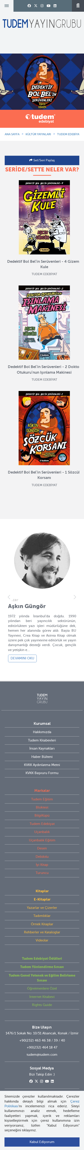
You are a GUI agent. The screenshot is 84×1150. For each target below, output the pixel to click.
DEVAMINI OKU (22, 658)
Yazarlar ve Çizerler (42, 908)
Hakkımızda (42, 732)
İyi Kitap (42, 865)
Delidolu (42, 856)
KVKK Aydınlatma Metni (42, 765)
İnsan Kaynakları (42, 748)
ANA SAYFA (12, 134)
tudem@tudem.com (42, 1054)
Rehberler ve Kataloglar (42, 932)
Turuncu (42, 873)
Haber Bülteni (42, 757)
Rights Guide (42, 1005)
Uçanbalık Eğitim (42, 840)
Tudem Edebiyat (42, 824)
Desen (42, 848)
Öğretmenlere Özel (42, 988)
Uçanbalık (42, 832)
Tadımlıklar (42, 916)
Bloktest (42, 807)
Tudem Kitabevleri (42, 740)
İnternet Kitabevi (42, 997)
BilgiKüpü (42, 815)
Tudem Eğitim (42, 799)
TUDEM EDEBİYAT (69, 134)
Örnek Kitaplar (42, 924)
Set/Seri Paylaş (43, 160)
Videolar (42, 940)
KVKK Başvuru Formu (42, 773)
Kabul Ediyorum (42, 1142)
